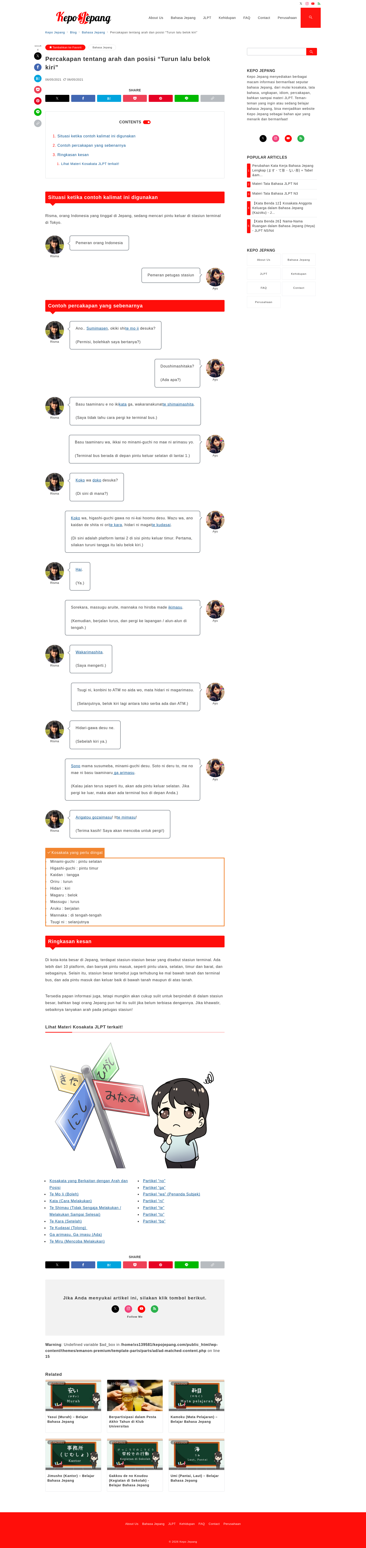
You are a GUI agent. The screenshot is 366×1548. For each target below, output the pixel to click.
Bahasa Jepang (102, 47)
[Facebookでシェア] (38, 67)
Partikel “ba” (154, 1221)
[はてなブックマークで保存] (38, 78)
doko (96, 480)
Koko (80, 480)
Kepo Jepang (188, 1541)
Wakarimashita (89, 652)
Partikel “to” (153, 1214)
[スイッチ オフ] (311, 18)
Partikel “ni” (153, 1201)
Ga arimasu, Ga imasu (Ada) (75, 1235)
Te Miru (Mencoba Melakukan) (77, 1241)
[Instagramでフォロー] (307, 4)
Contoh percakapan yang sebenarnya (91, 145)
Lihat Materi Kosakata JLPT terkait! (90, 164)
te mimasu (126, 817)
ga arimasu (123, 773)
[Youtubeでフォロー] (313, 4)
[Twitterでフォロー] (301, 4)
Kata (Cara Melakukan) (70, 1201)
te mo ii (132, 328)
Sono (76, 766)
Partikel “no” (154, 1181)
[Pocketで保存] (38, 89)
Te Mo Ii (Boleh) (64, 1194)
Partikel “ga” (154, 1188)
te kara (115, 525)
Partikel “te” (153, 1208)
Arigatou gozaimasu (94, 817)
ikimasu (175, 607)
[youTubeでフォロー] (288, 138)
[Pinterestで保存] (38, 101)
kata (123, 404)
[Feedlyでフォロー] (319, 4)
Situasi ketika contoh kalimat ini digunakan (96, 136)
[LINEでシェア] (38, 112)
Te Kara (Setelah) (65, 1221)
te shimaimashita (178, 404)
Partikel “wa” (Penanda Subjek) (171, 1194)
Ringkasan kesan (73, 155)
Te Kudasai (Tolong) (68, 1228)
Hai (79, 569)
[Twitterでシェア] (38, 56)
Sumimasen (97, 328)
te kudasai (161, 525)
